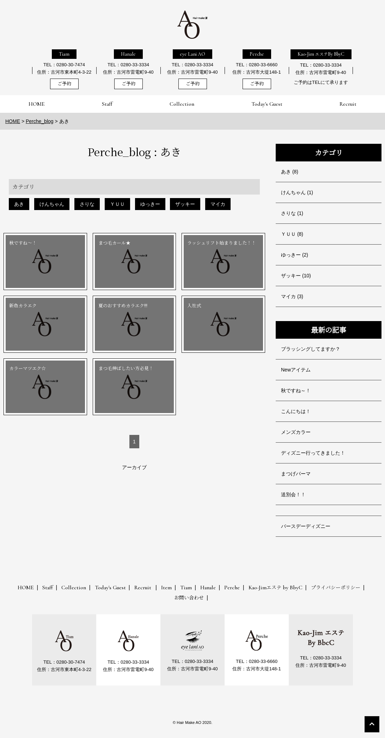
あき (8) (289, 171)
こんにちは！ (296, 411)
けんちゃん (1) (297, 192)
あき (19, 204)
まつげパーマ (296, 473)
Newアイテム (296, 370)
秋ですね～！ (296, 390)
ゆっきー (150, 204)
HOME (37, 103)
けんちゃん (51, 204)
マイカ (217, 204)
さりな (87, 204)
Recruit (348, 103)
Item (166, 587)
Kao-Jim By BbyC (321, 54)
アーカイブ (134, 467)
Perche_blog (40, 121)
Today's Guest (266, 103)
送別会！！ (293, 494)
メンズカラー (296, 432)
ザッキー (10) (296, 275)
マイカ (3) (292, 296)
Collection (182, 103)
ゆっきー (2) (294, 255)
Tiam (64, 54)
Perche (257, 54)
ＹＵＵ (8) (292, 234)
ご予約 (64, 84)
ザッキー (185, 204)
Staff (107, 103)
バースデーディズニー (305, 526)
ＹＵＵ (117, 204)
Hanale (128, 54)
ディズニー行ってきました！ (313, 453)
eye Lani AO (192, 54)
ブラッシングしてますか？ (310, 349)
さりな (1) (292, 213)
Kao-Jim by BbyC (275, 587)
